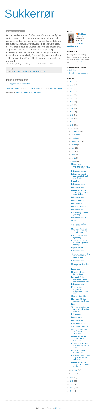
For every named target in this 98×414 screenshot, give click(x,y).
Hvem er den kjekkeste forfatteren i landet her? (80, 290)
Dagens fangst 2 (77, 200)
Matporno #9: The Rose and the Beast (80, 300)
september (76, 141)
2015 (72, 118)
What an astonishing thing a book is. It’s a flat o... (80, 309)
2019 (72, 105)
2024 (72, 88)
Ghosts (74, 221)
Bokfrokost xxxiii (78, 171)
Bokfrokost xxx (77, 197)
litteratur (17, 71)
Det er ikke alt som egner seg (79, 237)
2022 (72, 95)
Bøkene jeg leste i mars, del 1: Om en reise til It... (80, 192)
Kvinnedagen (76, 314)
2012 (72, 128)
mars (74, 161)
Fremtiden (75, 269)
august (74, 145)
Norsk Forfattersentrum (79, 73)
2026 (72, 82)
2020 (72, 102)
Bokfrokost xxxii (78, 184)
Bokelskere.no (75, 70)
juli (73, 148)
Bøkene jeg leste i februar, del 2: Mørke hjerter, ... (80, 364)
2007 (72, 391)
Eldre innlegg (56, 88)
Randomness (76, 317)
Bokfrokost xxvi (78, 261)
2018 (72, 108)
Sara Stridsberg (35, 71)
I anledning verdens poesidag (79, 214)
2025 (72, 85)
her (79, 59)
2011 (72, 378)
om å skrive (25, 71)
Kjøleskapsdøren (78, 323)
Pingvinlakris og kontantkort (78, 351)
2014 (72, 122)
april (74, 158)
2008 (72, 388)
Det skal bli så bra (78, 207)
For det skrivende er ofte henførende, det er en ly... (80, 345)
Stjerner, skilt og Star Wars (80, 265)
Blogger (58, 408)
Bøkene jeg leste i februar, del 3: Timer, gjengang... (79, 338)
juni (73, 151)
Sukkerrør (30, 13)
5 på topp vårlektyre (79, 326)
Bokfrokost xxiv (78, 320)
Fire (73, 304)
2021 (72, 98)
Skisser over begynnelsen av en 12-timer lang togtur (80, 166)
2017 (72, 112)
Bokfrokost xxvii (78, 251)
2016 (72, 115)
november (76, 135)
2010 (72, 381)
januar (74, 374)
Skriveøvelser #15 (78, 296)
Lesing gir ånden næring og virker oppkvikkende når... (80, 279)
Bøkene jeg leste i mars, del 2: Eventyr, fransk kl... (80, 176)
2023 (72, 92)
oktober (75, 138)
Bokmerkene (76, 203)
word (43, 71)
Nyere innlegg (13, 88)
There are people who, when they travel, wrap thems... (80, 256)
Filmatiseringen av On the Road (79, 273)
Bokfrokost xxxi (78, 187)
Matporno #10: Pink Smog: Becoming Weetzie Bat (79, 231)
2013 (72, 125)
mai (74, 155)
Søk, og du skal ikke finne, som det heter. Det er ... (79, 332)
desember (76, 131)
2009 (72, 384)
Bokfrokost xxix (78, 210)
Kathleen (82, 34)
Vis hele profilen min (75, 45)
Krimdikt (75, 181)
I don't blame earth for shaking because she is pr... (80, 243)
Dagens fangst (77, 248)
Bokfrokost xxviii (78, 218)
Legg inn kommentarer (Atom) (29, 92)
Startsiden (34, 88)
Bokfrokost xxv (77, 284)
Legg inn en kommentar (19, 84)
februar (75, 370)
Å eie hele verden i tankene (79, 225)
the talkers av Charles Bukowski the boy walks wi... (80, 357)
